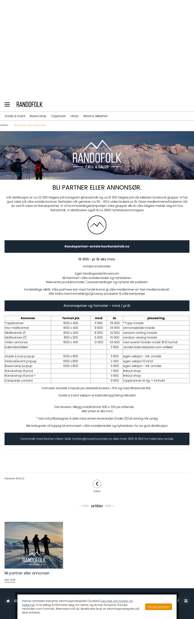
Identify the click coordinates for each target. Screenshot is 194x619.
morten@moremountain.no (92, 439)
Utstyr (74, 116)
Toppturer (58, 116)
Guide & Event (15, 116)
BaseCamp (38, 116)
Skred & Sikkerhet (95, 116)
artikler (4, 125)
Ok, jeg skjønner (158, 607)
